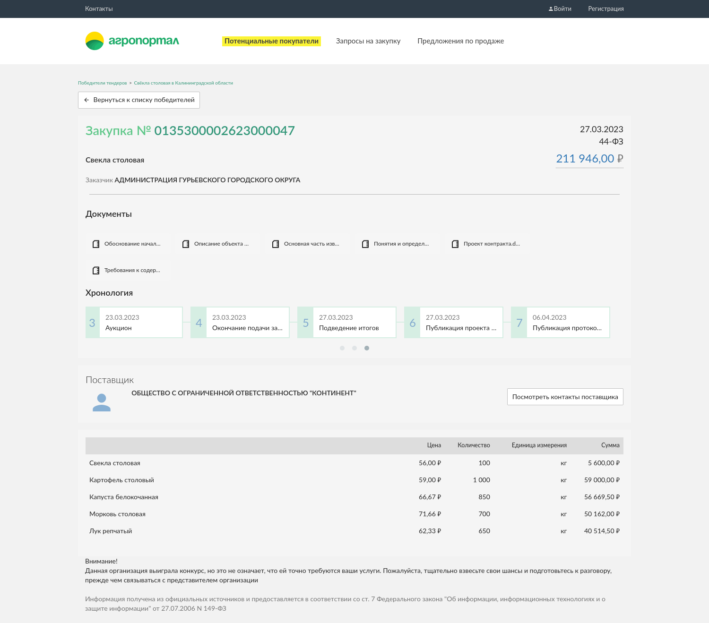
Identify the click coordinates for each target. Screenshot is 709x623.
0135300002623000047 (225, 130)
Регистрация (606, 8)
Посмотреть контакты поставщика (565, 397)
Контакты (99, 8)
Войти (559, 8)
